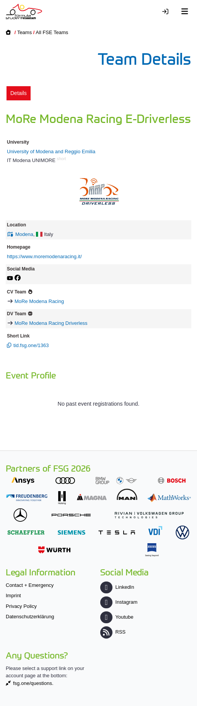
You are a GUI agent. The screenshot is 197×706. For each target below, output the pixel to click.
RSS (112, 632)
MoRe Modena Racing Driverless (51, 323)
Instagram (118, 602)
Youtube (116, 617)
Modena (24, 234)
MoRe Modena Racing (39, 301)
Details (18, 93)
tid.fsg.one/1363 (31, 345)
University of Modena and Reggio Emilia (51, 151)
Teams (24, 32)
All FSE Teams (52, 32)
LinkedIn (117, 587)
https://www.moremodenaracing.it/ (44, 256)
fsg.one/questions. (33, 683)
